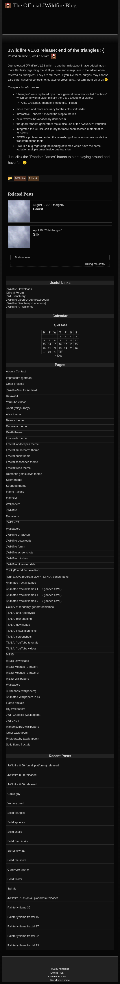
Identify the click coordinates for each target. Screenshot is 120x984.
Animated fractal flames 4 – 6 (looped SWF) (33, 595)
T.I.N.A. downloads (18, 624)
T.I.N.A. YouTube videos (21, 648)
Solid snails (14, 831)
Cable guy (13, 793)
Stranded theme (16, 485)
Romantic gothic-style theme (24, 473)
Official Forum (15, 292)
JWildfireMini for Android (21, 390)
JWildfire (11, 510)
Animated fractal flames (21, 582)
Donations (12, 516)
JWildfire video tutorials (20, 564)
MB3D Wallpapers (17, 678)
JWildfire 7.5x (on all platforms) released (33, 898)
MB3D (10, 654)
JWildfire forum (15, 546)
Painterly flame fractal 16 (23, 917)
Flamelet (11, 497)
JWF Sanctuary (16, 296)
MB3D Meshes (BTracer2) (22, 672)
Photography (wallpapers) (22, 738)
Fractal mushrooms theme (22, 450)
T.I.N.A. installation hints (21, 630)
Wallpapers (13, 504)
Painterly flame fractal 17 (23, 926)
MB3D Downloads (17, 660)
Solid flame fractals (18, 744)
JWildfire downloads (18, 540)
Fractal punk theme (18, 456)
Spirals (11, 888)
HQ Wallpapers (15, 708)
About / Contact (16, 371)
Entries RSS (57, 972)
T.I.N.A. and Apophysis (20, 612)
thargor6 (58, 205)
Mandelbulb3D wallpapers (22, 726)
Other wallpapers (17, 732)
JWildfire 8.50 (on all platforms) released (33, 765)
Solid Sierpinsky (17, 841)
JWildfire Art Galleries (19, 306)
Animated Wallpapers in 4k (23, 697)
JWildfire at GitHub (18, 534)
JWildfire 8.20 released (22, 775)
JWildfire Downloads (19, 289)
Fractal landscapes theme (22, 444)
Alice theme (13, 414)
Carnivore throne (18, 869)
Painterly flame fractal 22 (23, 936)
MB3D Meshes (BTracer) (21, 666)
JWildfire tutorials (17, 558)
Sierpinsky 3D (16, 850)
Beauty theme (15, 420)
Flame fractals (15, 491)
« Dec (58, 355)
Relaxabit (12, 396)
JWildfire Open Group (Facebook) (27, 299)
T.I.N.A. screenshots (18, 636)
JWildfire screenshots (19, 552)
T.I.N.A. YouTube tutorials (22, 642)
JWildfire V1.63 (35, 65)
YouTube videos (16, 402)
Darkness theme (16, 426)
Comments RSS (57, 976)
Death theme (14, 432)
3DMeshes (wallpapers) (21, 691)
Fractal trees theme (18, 468)
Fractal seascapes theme (22, 462)
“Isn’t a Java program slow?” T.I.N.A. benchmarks (37, 576)
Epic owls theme (16, 438)
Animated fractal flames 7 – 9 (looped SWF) (33, 601)
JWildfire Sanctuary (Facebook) (26, 303)
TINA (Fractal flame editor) (22, 570)
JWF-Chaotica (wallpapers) (23, 714)
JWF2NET (12, 522)
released (19, 65)
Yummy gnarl (15, 803)
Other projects (15, 383)
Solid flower (14, 879)
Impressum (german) (19, 377)
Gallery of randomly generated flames (30, 607)
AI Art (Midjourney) (18, 408)
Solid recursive (16, 860)
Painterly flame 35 (18, 907)
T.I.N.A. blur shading (19, 618)
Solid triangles (16, 812)
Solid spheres (16, 822)
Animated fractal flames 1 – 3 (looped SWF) (33, 589)
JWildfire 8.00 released (22, 784)
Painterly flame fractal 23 (23, 945)
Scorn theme (14, 479)
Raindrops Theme (60, 980)
